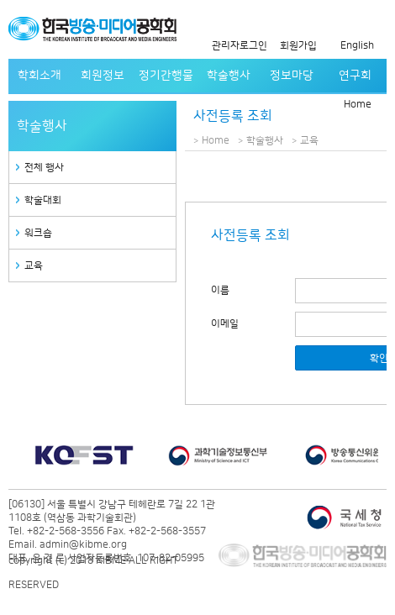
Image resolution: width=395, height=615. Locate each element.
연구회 (355, 75)
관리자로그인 (239, 45)
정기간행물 (166, 75)
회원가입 (298, 45)
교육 (33, 265)
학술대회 (42, 200)
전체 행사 (44, 167)
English (357, 45)
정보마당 (291, 75)
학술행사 (228, 75)
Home (357, 104)
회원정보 (102, 75)
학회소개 (39, 75)
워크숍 (38, 233)
